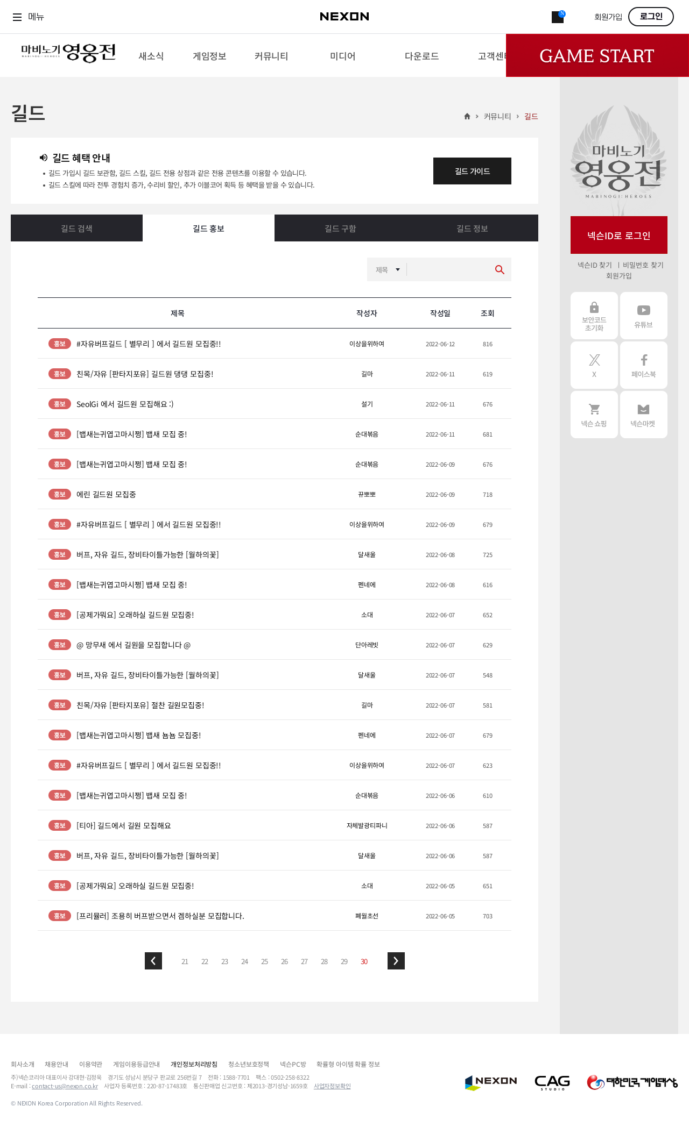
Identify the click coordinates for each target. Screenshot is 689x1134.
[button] (153, 960)
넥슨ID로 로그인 (619, 235)
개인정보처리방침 (194, 1063)
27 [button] (304, 961)
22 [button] (205, 961)
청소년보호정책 (248, 1063)
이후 (396, 960)
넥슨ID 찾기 (595, 265)
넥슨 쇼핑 (594, 414)
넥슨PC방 (293, 1063)
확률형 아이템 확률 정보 (348, 1063)
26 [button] (285, 961)
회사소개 (22, 1063)
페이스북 (643, 365)
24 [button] (245, 961)
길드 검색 (77, 228)
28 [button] (324, 961)
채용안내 (56, 1063)
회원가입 (608, 17)
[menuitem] (151, 55)
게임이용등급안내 (136, 1063)
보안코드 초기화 (594, 315)
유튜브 (643, 315)
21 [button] (185, 961)
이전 (153, 960)
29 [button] (344, 961)
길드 (531, 116)
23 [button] (225, 961)
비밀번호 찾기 (643, 265)
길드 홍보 (208, 228)
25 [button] (265, 961)
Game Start (597, 55)
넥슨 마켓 (643, 414)
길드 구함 (340, 228)
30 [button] (364, 961)
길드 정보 (472, 228)
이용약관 (90, 1063)
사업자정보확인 (332, 1085)
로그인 (651, 17)
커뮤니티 (497, 116)
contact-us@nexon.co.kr (65, 1085)
